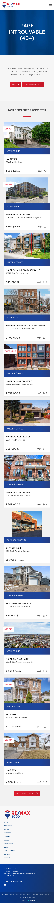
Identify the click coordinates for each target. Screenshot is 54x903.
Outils (6, 840)
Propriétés (8, 826)
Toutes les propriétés (27, 793)
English (7, 857)
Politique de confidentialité (26, 896)
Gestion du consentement (27, 897)
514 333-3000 (12, 875)
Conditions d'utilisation (44, 896)
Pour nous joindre (33, 84)
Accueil (15, 84)
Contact (7, 854)
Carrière (7, 836)
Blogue (6, 847)
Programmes (8, 843)
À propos (7, 833)
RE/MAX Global (9, 850)
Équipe (6, 829)
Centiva (31, 900)
